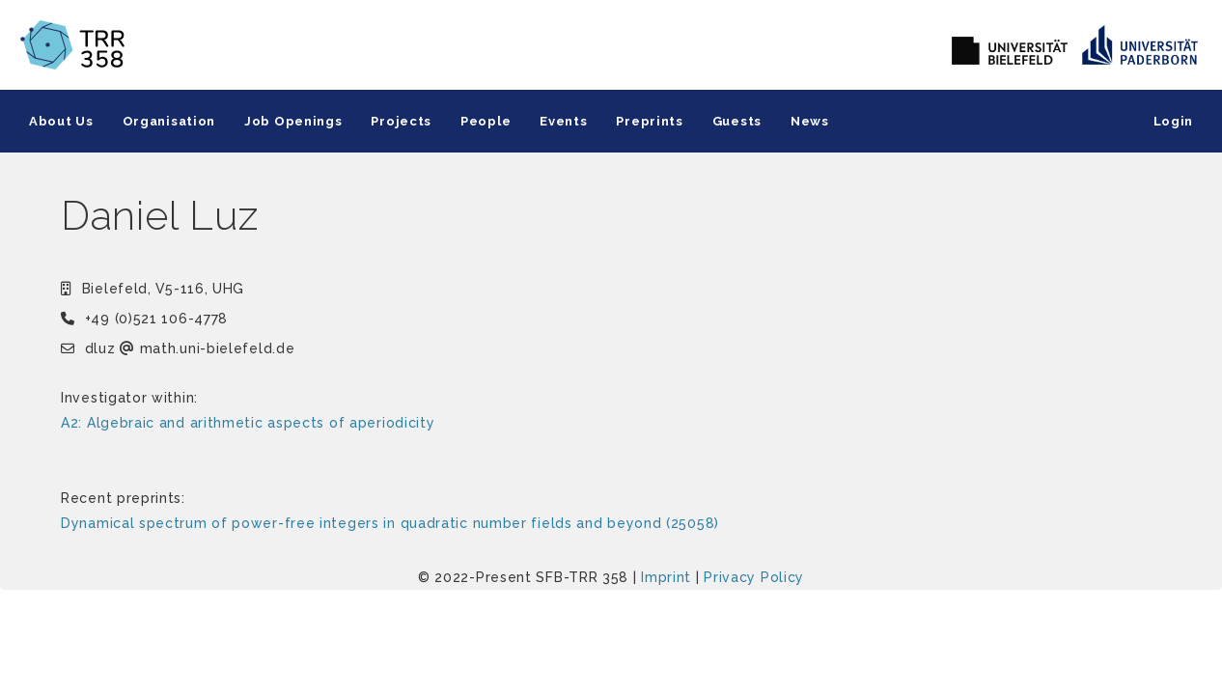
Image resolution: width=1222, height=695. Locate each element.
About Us (61, 121)
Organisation (169, 121)
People (485, 121)
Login (1173, 121)
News (810, 121)
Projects (401, 121)
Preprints (649, 121)
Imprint (666, 577)
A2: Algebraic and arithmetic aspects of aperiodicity (247, 423)
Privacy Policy (754, 577)
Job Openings (293, 121)
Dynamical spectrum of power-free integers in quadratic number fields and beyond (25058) (390, 523)
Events (563, 121)
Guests (737, 121)
